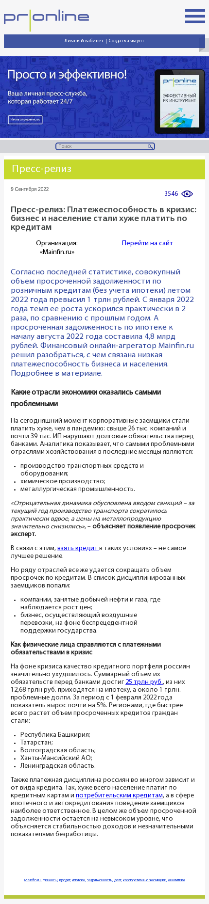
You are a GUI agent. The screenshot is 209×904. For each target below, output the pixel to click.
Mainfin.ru (32, 880)
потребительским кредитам (119, 796)
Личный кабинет (84, 41)
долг (117, 880)
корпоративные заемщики (144, 880)
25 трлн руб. (144, 682)
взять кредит (78, 548)
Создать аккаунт (126, 41)
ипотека (78, 880)
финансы (50, 880)
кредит (64, 880)
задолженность (99, 880)
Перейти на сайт (147, 243)
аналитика (176, 880)
